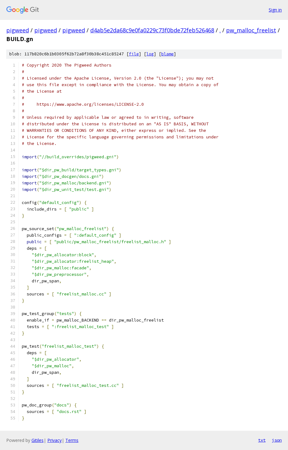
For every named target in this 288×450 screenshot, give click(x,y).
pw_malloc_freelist (251, 30)
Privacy (54, 440)
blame (167, 54)
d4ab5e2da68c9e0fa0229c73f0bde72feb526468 (152, 30)
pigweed (17, 30)
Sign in (275, 10)
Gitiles (37, 440)
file (134, 54)
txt (262, 440)
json (277, 440)
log (150, 54)
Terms (71, 440)
